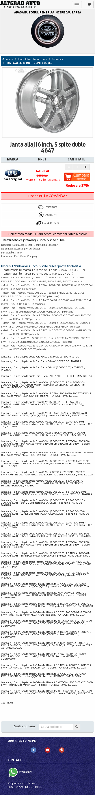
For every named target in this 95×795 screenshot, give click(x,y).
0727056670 (25, 772)
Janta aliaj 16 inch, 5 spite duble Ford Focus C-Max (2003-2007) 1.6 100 (40, 356)
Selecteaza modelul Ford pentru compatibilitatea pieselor (47, 234)
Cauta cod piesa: (24, 726)
